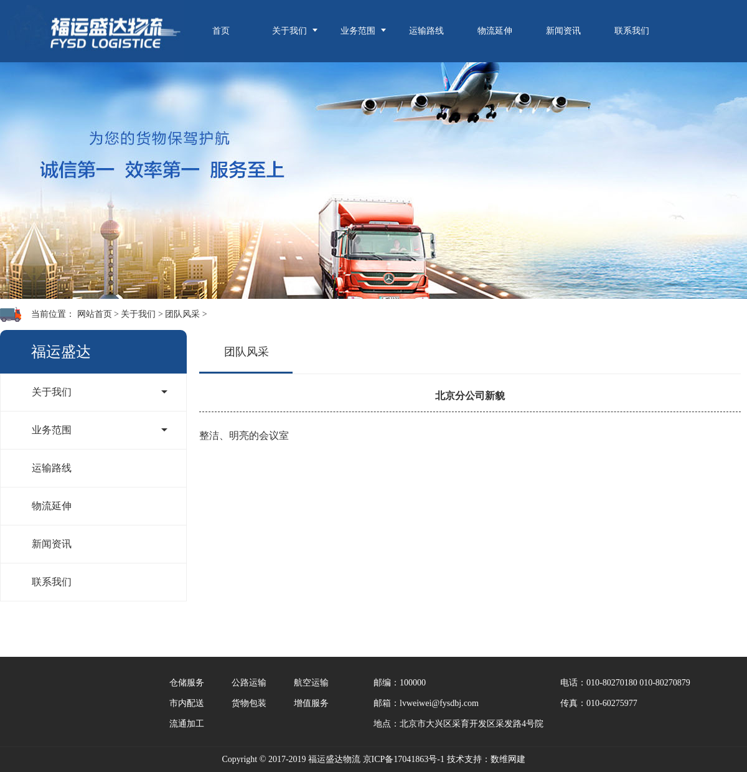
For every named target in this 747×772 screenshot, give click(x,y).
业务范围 (358, 30)
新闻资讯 (563, 30)
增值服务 (311, 703)
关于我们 (289, 30)
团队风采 (182, 314)
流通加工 (186, 723)
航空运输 (311, 682)
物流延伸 (494, 30)
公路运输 (249, 682)
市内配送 (186, 703)
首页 (221, 30)
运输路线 (426, 30)
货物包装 (249, 703)
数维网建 (508, 759)
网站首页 (94, 314)
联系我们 (631, 30)
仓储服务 (186, 682)
